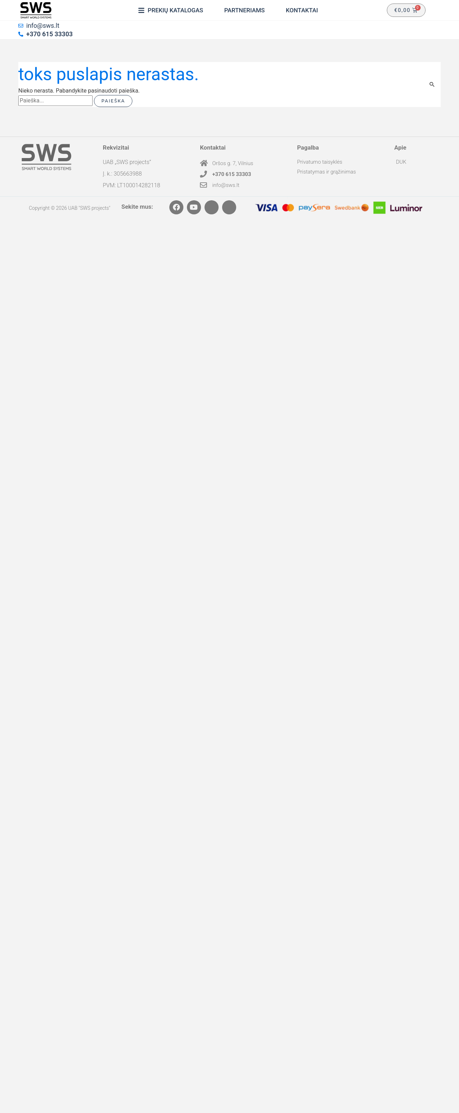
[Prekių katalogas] (170, 10)
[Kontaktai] (302, 10)
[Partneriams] (244, 10)
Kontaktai (213, 147)
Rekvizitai (116, 147)
